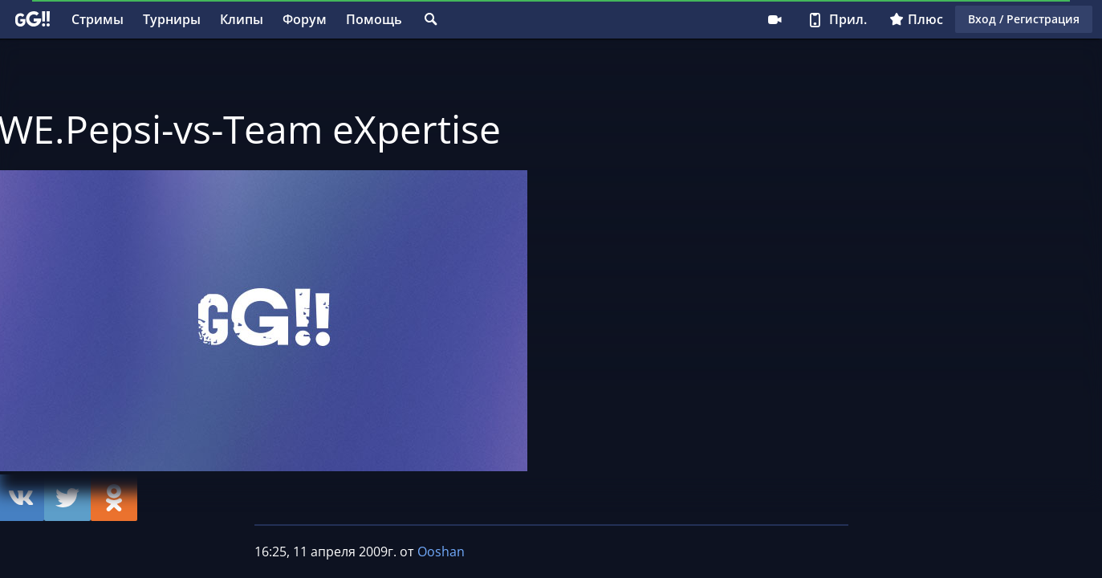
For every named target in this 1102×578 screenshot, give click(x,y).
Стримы (97, 19)
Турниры (172, 19)
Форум (305, 19)
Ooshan (441, 551)
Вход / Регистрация (1024, 18)
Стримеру (774, 19)
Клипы (241, 19)
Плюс (916, 19)
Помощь (374, 19)
